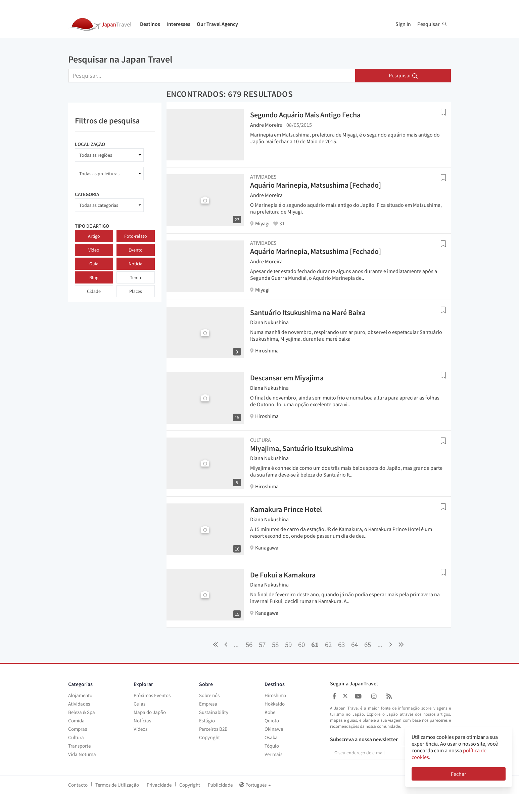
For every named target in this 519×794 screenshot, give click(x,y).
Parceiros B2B (213, 729)
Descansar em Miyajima (287, 377)
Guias (139, 704)
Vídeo (93, 250)
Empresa (208, 704)
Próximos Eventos (152, 695)
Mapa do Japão (150, 712)
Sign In (403, 24)
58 (275, 644)
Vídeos (140, 729)
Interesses (178, 24)
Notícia (135, 264)
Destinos (150, 24)
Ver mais (273, 754)
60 (301, 644)
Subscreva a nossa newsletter (364, 739)
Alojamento (80, 695)
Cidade (94, 291)
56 (249, 644)
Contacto (78, 785)
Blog (93, 277)
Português (255, 785)
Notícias (142, 720)
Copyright (209, 737)
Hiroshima (275, 695)
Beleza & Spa (81, 712)
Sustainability (213, 712)
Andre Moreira (266, 124)
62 (328, 644)
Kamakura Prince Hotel (286, 509)
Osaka (271, 737)
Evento (136, 250)
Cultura (76, 737)
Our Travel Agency (217, 24)
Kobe (270, 712)
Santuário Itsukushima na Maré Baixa (308, 312)
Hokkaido (275, 704)
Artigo (94, 236)
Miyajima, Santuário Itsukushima (301, 448)
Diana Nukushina (269, 322)
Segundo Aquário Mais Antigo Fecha (305, 114)
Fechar (458, 773)
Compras (77, 729)
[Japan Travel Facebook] (334, 696)
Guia (93, 264)
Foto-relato (135, 236)
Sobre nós (209, 695)
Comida (76, 720)
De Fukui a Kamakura (283, 574)
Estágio (207, 720)
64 (354, 644)
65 (367, 644)
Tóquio (272, 746)
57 (262, 644)
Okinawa (274, 729)
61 (315, 644)
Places (135, 291)
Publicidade (220, 785)
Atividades (79, 704)
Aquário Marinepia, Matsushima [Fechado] (315, 185)
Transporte (79, 746)
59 (288, 644)
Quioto (272, 720)
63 (341, 644)
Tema (135, 277)
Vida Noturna (82, 754)
